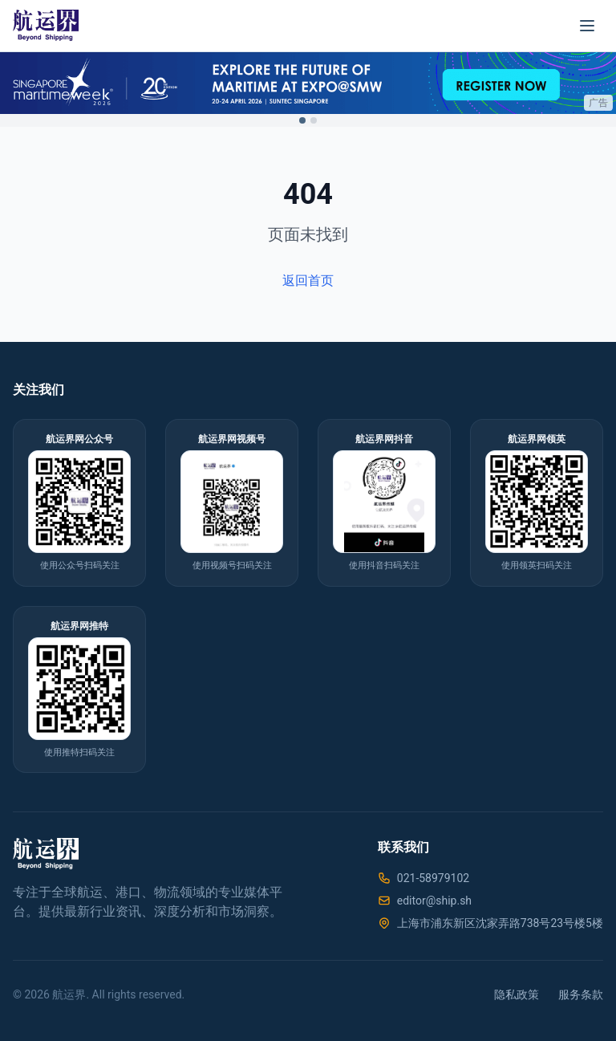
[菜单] (587, 26)
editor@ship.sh (434, 900)
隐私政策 (516, 994)
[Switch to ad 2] (313, 120)
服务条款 (580, 994)
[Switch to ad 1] (302, 120)
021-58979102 (433, 878)
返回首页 (308, 280)
